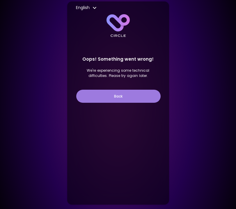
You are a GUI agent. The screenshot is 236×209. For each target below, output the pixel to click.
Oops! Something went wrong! (118, 59)
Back (118, 96)
